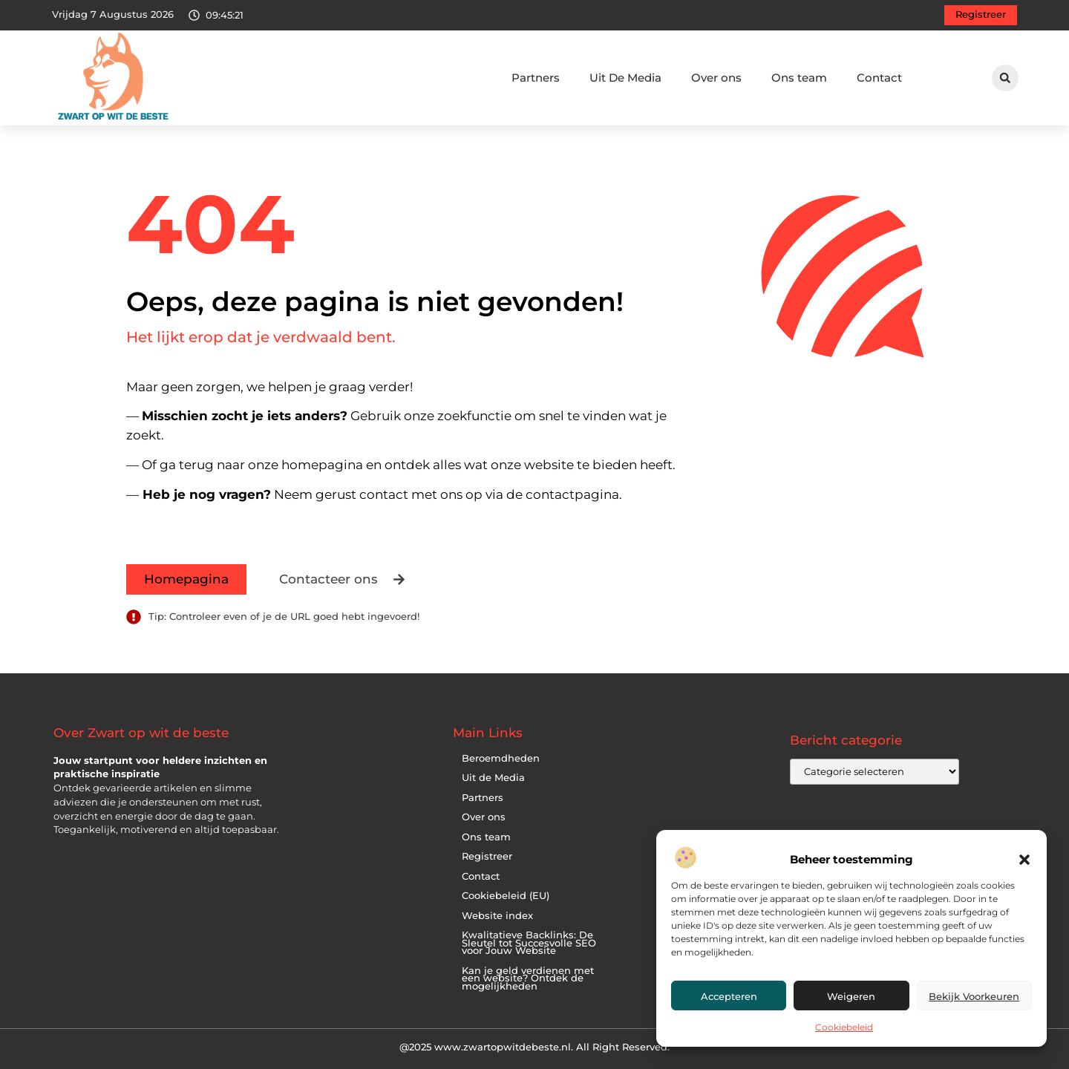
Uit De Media (625, 78)
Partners (535, 78)
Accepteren (729, 996)
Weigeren (851, 996)
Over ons (716, 78)
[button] (1024, 859)
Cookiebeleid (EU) (505, 895)
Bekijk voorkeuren (974, 996)
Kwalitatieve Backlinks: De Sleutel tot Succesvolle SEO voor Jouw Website (529, 942)
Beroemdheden (501, 758)
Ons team (799, 78)
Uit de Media (493, 777)
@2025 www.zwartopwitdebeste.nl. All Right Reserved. (534, 1047)
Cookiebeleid (844, 1027)
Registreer (487, 856)
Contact (879, 78)
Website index (497, 915)
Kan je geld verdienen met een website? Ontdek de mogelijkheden (528, 978)
